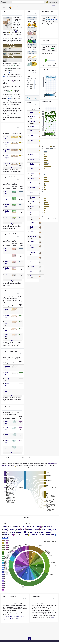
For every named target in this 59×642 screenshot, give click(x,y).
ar (5, 6)
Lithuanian (32, 222)
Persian (32, 164)
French (31, 168)
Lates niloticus (32, 467)
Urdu (31, 271)
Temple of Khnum (15, 467)
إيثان (36, 99)
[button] (17, 14)
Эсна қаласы (34, 535)
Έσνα (36, 532)
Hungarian (32, 178)
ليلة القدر (7, 616)
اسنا (18, 529)
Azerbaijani (32, 116)
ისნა (25, 532)
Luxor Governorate (6, 465)
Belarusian (32, 121)
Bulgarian (32, 126)
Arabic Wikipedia (52, 2)
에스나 (6, 532)
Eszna (13, 532)
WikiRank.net (55, 6)
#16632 (53, 48)
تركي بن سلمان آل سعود (15, 619)
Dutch (31, 227)
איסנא (30, 529)
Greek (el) (7, 164)
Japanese (32, 197)
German (32, 140)
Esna (5, 527)
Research (41, 2)
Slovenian (32, 252)
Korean (31, 213)
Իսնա (6, 537)
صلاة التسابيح (13, 616)
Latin (31, 217)
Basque (32, 159)
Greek (31, 145)
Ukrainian (32, 266)
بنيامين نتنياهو (20, 616)
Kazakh (32, 206)
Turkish (31, 261)
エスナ (50, 527)
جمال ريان (12, 614)
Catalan (32, 131)
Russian (32, 241)
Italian (31, 192)
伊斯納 (37, 529)
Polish (31, 231)
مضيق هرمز (13, 618)
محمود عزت (6, 619)
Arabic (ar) (7, 379)
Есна (19, 532)
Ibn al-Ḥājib (15, 465)
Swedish (32, 257)
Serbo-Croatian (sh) (7, 157)
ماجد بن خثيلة (6, 618)
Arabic (31, 112)
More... (12, 168)
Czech (31, 135)
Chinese (32, 276)
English (4, 2)
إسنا (16, 31)
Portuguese (33, 236)
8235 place (18, 67)
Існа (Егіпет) (24, 535)
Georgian (32, 201)
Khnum (49, 463)
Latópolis (12, 529)
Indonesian (32, 187)
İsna (48, 535)
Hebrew (32, 173)
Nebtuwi (40, 467)
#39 (47, 48)
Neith (52, 463)
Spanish (32, 154)
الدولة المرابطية (27, 97)
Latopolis (48, 532)
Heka (55, 463)
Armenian (32, 183)
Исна (38, 527)
